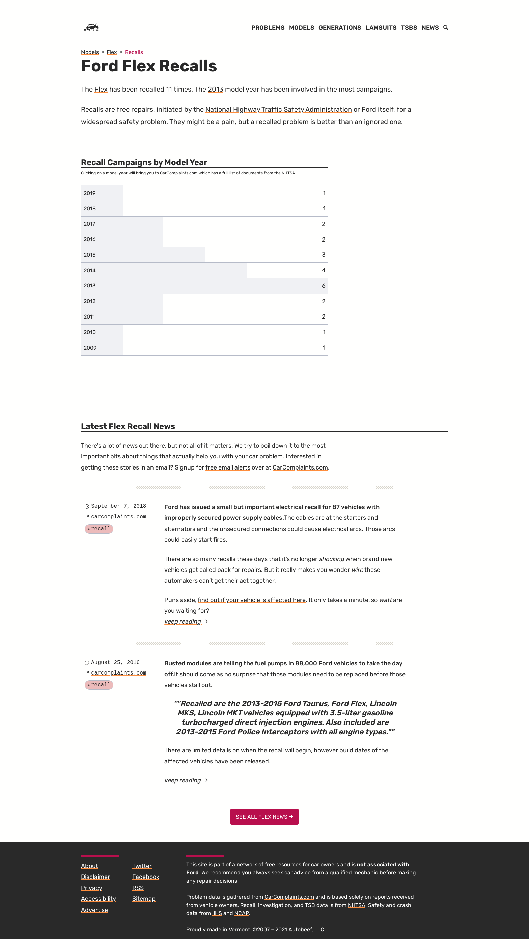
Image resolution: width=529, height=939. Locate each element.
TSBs (409, 27)
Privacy (91, 888)
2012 (89, 301)
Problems (268, 27)
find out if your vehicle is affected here (252, 600)
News (430, 27)
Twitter (142, 866)
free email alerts (227, 467)
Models (301, 27)
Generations (339, 27)
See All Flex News (264, 817)
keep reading (186, 621)
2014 (90, 270)
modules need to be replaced (327, 674)
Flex (101, 89)
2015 (90, 255)
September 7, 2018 (118, 506)
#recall (99, 529)
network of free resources (268, 864)
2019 (89, 193)
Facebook (145, 877)
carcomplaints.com (118, 517)
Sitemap (144, 899)
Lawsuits (381, 27)
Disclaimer (95, 877)
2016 (90, 239)
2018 (90, 208)
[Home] (91, 28)
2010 (90, 332)
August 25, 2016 (115, 663)
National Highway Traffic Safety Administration (278, 109)
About (89, 866)
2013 (215, 89)
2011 (89, 316)
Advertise (94, 910)
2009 (90, 348)
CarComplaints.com (179, 173)
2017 (89, 224)
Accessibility (98, 899)
